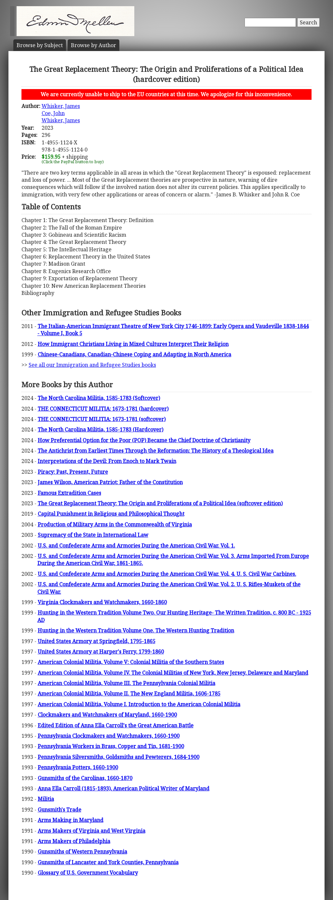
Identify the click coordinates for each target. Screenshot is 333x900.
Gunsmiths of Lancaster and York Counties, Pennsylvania (108, 862)
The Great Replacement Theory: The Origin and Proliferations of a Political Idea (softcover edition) (160, 503)
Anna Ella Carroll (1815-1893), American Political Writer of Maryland (123, 788)
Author (93, 45)
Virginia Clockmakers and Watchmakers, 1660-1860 (102, 602)
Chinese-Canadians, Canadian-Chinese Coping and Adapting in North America (134, 354)
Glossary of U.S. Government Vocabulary (88, 872)
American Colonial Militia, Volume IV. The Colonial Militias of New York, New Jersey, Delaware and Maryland (173, 672)
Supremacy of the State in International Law (93, 534)
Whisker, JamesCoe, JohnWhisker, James (61, 113)
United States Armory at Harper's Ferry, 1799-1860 (101, 651)
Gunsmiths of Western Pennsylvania (82, 851)
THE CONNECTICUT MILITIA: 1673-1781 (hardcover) (103, 408)
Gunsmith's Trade (59, 809)
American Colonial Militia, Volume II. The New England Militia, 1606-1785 (129, 693)
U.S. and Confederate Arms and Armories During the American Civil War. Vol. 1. (136, 545)
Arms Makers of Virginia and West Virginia (91, 830)
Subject (40, 45)
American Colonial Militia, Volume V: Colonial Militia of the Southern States (131, 662)
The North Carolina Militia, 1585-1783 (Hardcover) (100, 429)
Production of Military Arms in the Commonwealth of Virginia (115, 524)
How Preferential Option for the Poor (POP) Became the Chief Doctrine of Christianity (144, 440)
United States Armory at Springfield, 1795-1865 (96, 641)
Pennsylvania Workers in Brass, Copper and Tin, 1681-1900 (111, 746)
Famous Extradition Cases (69, 492)
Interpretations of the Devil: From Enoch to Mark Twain (107, 461)
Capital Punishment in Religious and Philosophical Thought (111, 513)
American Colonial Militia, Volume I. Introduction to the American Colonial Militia (139, 704)
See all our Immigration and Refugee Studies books (92, 364)
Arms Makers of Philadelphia (74, 841)
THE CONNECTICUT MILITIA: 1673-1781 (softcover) (102, 419)
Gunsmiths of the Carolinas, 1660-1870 (85, 778)
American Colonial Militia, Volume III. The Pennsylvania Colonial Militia (126, 683)
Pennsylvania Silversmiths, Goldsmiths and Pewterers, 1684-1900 (118, 757)
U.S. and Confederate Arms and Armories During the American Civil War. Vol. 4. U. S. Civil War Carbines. (167, 573)
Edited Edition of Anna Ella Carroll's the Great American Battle (115, 725)
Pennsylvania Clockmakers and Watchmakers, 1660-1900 (109, 735)
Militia (46, 798)
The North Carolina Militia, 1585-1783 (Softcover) (99, 398)
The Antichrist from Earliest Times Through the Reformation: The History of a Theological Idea (155, 450)
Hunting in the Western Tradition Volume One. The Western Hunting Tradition (136, 630)
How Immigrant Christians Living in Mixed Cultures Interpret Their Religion (133, 344)
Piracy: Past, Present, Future (73, 471)
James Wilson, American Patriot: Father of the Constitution (110, 482)
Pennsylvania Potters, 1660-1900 (78, 767)
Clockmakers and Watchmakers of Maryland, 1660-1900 (107, 714)
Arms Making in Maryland (70, 820)
